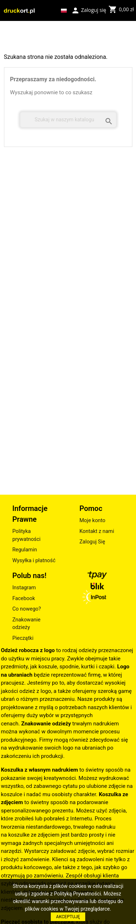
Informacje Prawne (30, 514)
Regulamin (24, 550)
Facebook (23, 598)
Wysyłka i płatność (33, 561)
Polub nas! (29, 575)
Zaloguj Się (92, 542)
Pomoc (90, 508)
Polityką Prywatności (77, 894)
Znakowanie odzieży (26, 624)
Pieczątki (22, 638)
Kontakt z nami (96, 531)
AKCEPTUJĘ (68, 916)
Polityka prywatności (26, 535)
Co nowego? (26, 609)
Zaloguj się (88, 9)
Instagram (24, 588)
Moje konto (92, 520)
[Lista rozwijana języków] (64, 10)
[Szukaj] (68, 119)
